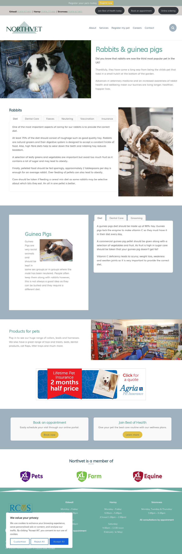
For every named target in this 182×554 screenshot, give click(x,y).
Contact (149, 27)
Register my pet (121, 27)
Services (103, 27)
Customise (20, 541)
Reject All (39, 541)
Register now (106, 3)
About (92, 27)
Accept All (59, 541)
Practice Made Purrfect (45, 548)
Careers (137, 27)
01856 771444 (48, 11)
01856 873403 (24, 11)
